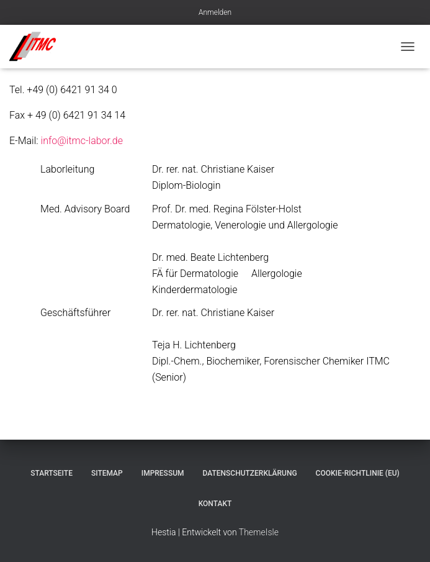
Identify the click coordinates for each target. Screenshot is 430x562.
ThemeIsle (259, 532)
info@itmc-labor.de (82, 141)
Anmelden (215, 12)
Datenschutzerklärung (250, 473)
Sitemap (107, 473)
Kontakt (215, 503)
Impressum (162, 473)
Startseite (51, 473)
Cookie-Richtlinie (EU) (358, 473)
